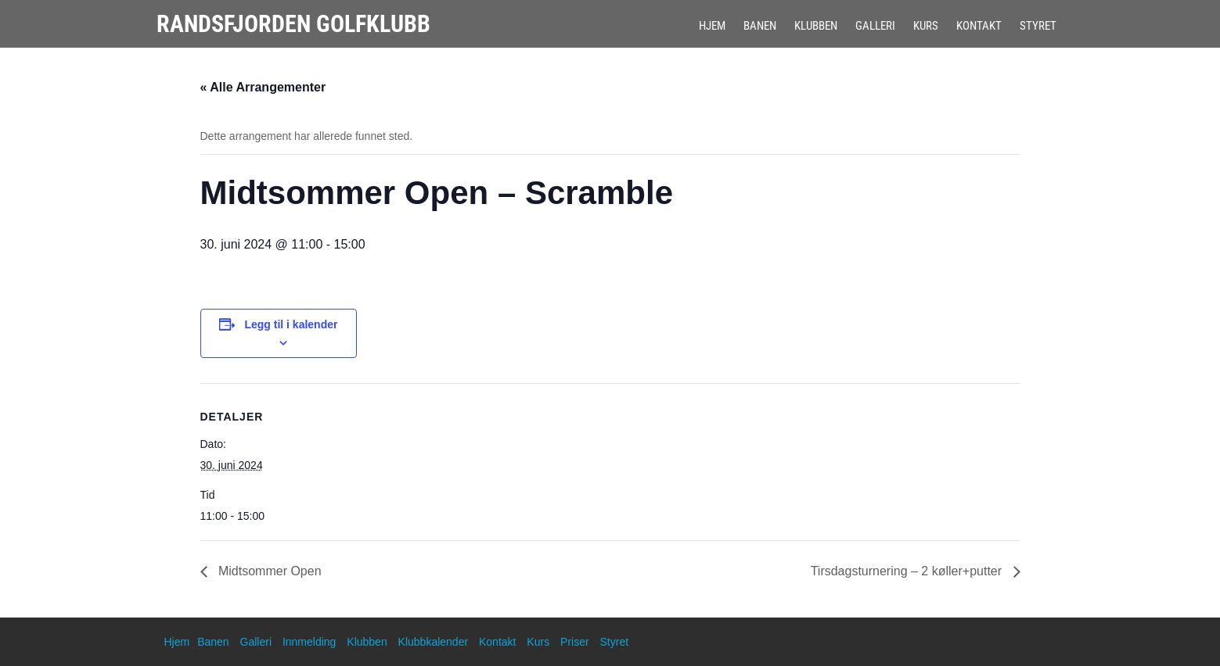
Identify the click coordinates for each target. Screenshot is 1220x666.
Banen (759, 26)
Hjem (712, 26)
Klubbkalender (433, 642)
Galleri (875, 26)
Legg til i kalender (290, 324)
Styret (1038, 26)
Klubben (815, 26)
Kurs (925, 26)
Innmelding (309, 642)
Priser (574, 642)
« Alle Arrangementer (263, 87)
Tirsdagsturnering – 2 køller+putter (908, 571)
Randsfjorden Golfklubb (293, 24)
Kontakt (979, 26)
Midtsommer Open (268, 571)
